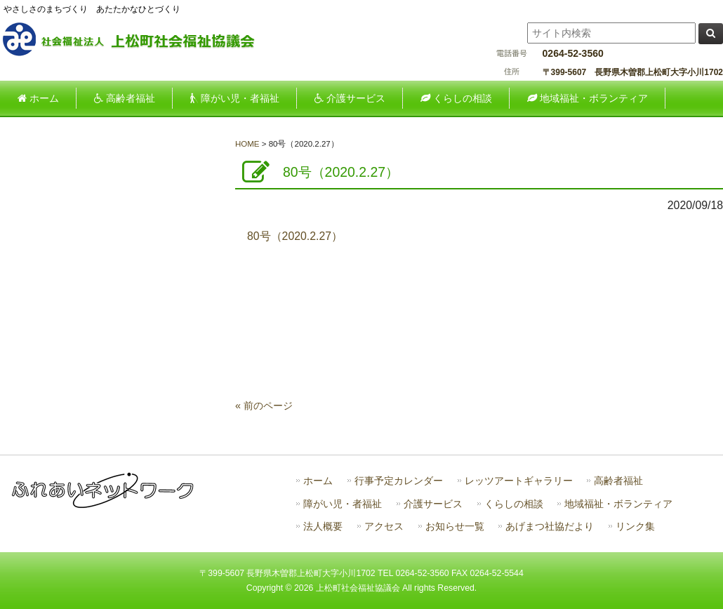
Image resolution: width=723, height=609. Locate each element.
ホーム (318, 481)
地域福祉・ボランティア (618, 504)
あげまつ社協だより (549, 526)
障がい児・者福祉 (342, 504)
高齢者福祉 (618, 481)
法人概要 (323, 526)
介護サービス (433, 504)
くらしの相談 (513, 504)
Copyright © (270, 588)
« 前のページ (264, 405)
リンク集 (635, 526)
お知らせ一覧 (454, 526)
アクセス (384, 526)
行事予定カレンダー (398, 481)
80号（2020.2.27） (295, 236)
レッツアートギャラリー (519, 481)
